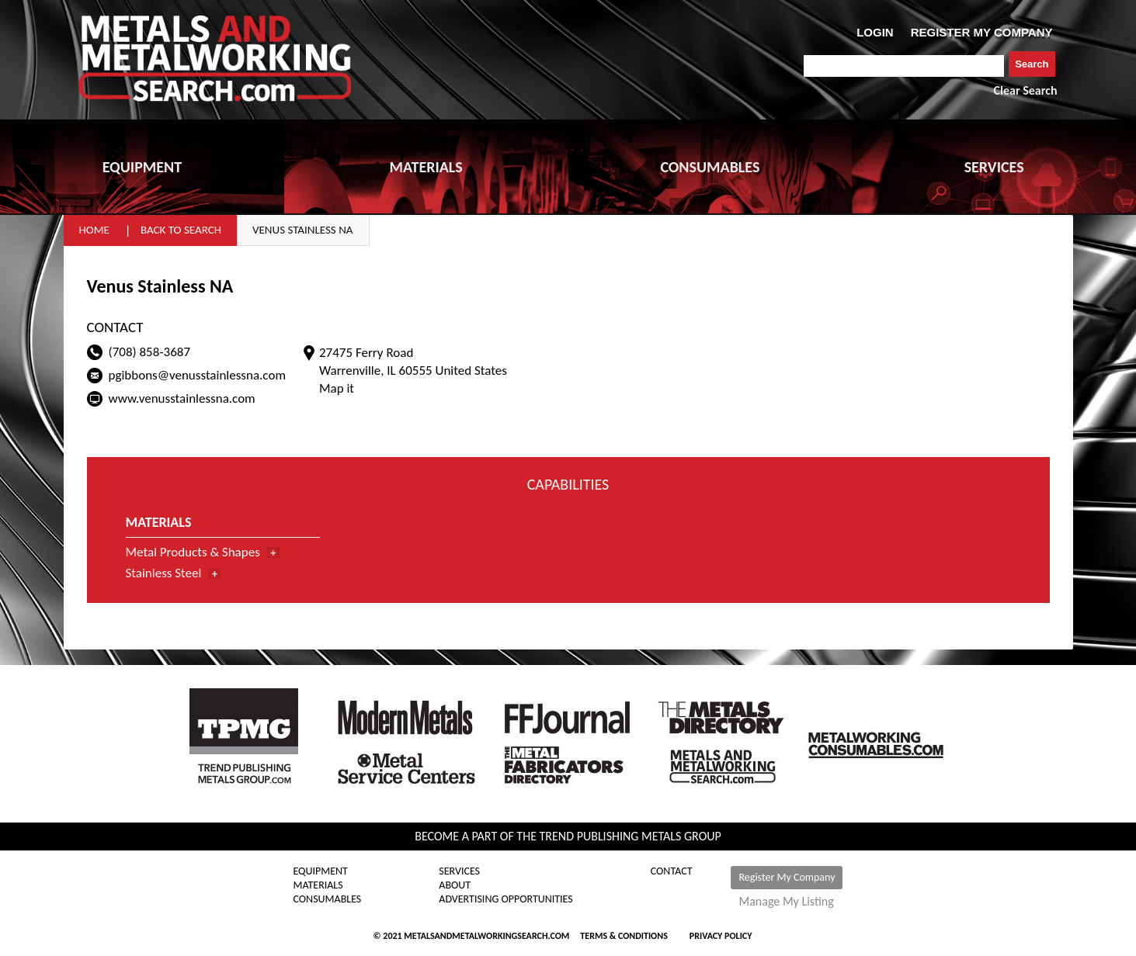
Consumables (328, 899)
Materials (318, 885)
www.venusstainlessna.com (182, 398)
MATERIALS (425, 167)
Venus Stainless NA (302, 230)
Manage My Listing (785, 901)
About (455, 885)
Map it (336, 388)
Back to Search (181, 230)
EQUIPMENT (142, 167)
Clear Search (1026, 90)
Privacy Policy (721, 935)
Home (94, 230)
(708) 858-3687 (150, 352)
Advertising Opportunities (505, 899)
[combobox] (904, 66)
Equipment (321, 871)
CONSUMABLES (709, 167)
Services (459, 871)
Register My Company (786, 877)
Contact (672, 871)
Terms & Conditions (623, 935)
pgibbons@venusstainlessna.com (197, 375)
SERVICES (994, 167)
